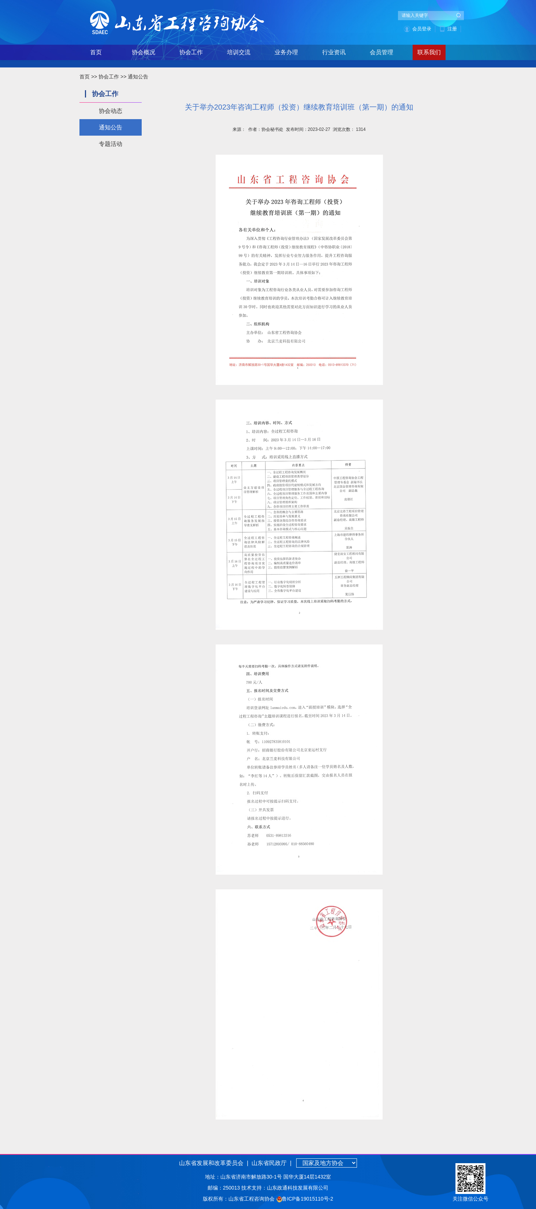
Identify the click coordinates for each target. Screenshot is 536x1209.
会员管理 (381, 52)
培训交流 (238, 52)
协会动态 (110, 111)
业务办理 (286, 52)
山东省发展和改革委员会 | (213, 1163)
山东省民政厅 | (271, 1163)
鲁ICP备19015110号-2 (307, 1199)
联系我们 (429, 52)
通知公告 (138, 77)
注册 (452, 29)
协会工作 (191, 52)
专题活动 (110, 144)
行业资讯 (334, 52)
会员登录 (421, 29)
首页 (96, 52)
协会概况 (143, 52)
